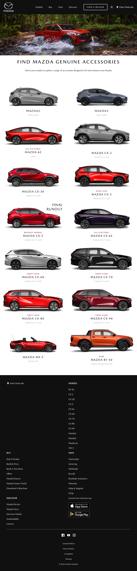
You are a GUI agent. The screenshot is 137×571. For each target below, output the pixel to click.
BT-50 (71, 389)
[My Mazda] (112, 7)
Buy (8, 453)
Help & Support (75, 488)
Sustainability (12, 519)
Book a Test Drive (14, 469)
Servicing (72, 464)
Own (71, 453)
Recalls (71, 473)
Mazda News (12, 509)
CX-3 (70, 394)
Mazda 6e (73, 443)
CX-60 (71, 414)
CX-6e (71, 409)
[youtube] (68, 536)
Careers (10, 524)
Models (72, 383)
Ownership (73, 459)
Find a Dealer (95, 7)
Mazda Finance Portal (16, 483)
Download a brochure (16, 488)
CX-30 (71, 399)
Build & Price (12, 464)
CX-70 (71, 418)
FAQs (71, 493)
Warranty (72, 483)
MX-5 (71, 448)
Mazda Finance (13, 478)
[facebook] (63, 536)
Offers (9, 473)
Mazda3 (72, 438)
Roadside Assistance (77, 478)
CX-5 (70, 404)
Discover (11, 498)
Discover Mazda (14, 514)
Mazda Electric (13, 504)
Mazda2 (72, 433)
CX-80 (71, 423)
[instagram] (74, 536)
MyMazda (73, 469)
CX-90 (71, 428)
